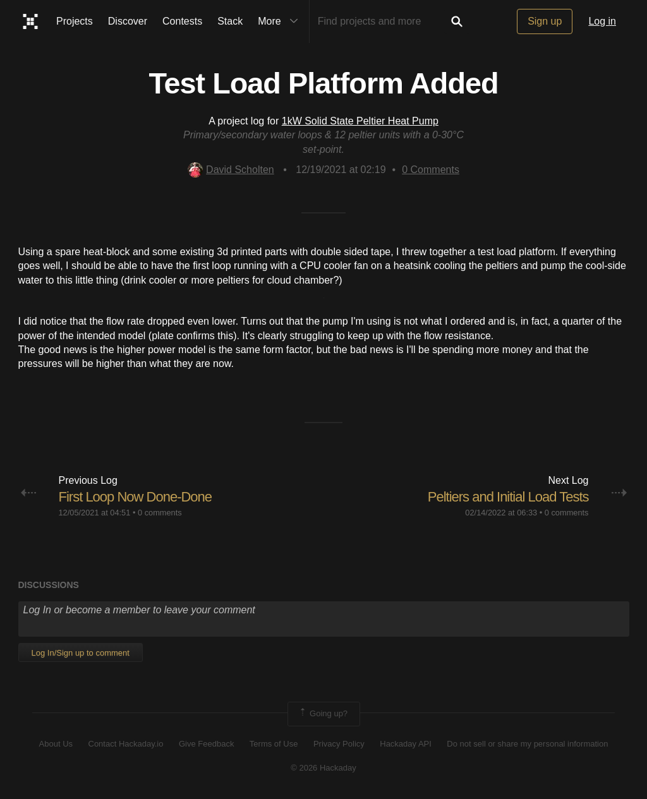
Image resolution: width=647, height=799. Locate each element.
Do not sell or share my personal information (527, 743)
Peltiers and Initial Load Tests (508, 497)
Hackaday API (406, 743)
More (280, 21)
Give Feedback (206, 743)
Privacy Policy (339, 743)
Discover (127, 21)
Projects (74, 21)
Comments (430, 169)
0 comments (160, 512)
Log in (602, 21)
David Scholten (231, 169)
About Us (56, 743)
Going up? (323, 714)
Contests (182, 21)
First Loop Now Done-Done (135, 497)
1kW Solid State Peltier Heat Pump (360, 121)
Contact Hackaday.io (126, 743)
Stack (230, 21)
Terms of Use (274, 743)
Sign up (545, 21)
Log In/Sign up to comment (81, 653)
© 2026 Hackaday (323, 767)
